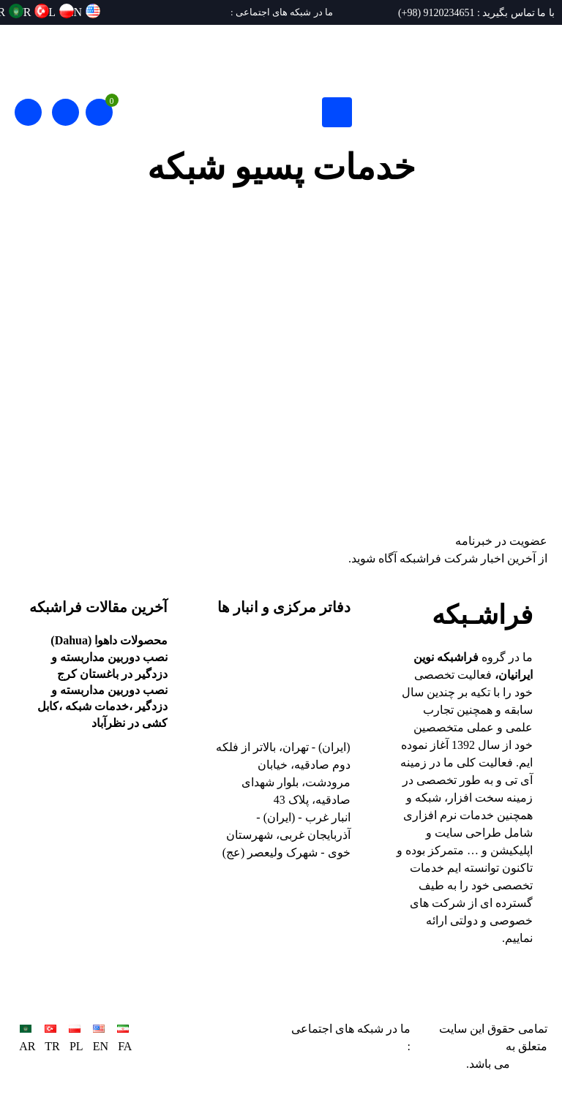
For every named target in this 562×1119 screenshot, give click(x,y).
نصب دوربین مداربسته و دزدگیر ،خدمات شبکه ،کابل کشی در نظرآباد (102, 706)
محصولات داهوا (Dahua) (109, 640)
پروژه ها (516, 225)
